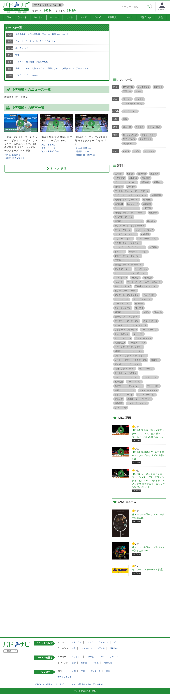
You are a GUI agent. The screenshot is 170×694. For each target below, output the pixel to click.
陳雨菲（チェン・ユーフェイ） (129, 221)
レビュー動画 (42, 62)
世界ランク (145, 17)
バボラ (18, 75)
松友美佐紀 (120, 178)
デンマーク (95, 671)
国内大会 (46, 34)
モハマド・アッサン (124, 217)
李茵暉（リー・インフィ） (139, 399)
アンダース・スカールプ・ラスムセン (144, 282)
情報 (17, 55)
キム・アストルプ (123, 286)
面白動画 (30, 62)
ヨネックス (37, 75)
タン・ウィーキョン (146, 395)
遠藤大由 (147, 204)
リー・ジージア (122, 299)
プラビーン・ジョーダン (126, 329)
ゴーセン (91, 657)
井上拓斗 (139, 308)
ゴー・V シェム (134, 381)
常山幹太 (135, 277)
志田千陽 (147, 208)
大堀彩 (146, 312)
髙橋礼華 (131, 187)
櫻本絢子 (139, 303)
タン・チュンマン (123, 308)
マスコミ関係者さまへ (81, 684)
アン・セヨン (153, 386)
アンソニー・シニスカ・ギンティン (131, 273)
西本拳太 (151, 221)
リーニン (114, 657)
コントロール (87, 648)
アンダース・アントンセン (127, 295)
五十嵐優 (119, 381)
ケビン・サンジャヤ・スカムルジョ (131, 195)
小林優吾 (145, 234)
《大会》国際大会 (12, 155)
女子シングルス (39, 69)
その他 (65, 34)
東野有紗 (145, 182)
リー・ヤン (138, 334)
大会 (160, 17)
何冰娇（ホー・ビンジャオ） (128, 364)
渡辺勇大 (154, 173)
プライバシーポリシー (44, 684)
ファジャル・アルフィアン (127, 321)
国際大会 (56, 34)
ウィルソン (103, 642)
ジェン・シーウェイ (144, 230)
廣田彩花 (133, 178)
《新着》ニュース (48, 148)
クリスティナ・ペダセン (126, 373)
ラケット (22, 17)
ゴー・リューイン (149, 329)
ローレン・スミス (123, 303)
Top (9, 17)
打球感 (101, 648)
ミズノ (27, 75)
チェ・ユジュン (122, 334)
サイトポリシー (63, 684)
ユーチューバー (22, 48)
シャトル (38, 17)
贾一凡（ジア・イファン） (127, 317)
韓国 (108, 671)
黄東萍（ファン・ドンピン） (128, 256)
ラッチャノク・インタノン (127, 208)
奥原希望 (142, 173)
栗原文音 (148, 277)
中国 (83, 671)
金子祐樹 (153, 247)
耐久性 (84, 663)
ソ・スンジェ (141, 269)
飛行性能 (108, 663)
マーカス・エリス (137, 343)
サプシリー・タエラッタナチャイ (130, 225)
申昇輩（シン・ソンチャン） (128, 243)
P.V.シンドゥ (132, 204)
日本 (74, 671)
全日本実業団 (34, 34)
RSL (102, 657)
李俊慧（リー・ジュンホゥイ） (129, 386)
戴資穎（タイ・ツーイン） (127, 199)
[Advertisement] (140, 47)
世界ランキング (65, 677)
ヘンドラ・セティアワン (126, 234)
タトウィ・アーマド (124, 395)
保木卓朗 (119, 204)
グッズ (97, 17)
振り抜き (114, 648)
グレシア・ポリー (123, 269)
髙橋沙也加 (120, 343)
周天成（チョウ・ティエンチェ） (130, 213)
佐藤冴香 (119, 399)
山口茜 (130, 173)
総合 (74, 648)
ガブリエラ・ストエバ (137, 403)
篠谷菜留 (119, 403)
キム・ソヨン (149, 295)
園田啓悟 (119, 187)
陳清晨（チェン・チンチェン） (129, 265)
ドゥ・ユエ (120, 251)
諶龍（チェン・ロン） (125, 390)
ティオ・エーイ (150, 377)
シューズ (54, 17)
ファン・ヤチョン (123, 230)
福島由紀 (146, 178)
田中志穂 (158, 312)
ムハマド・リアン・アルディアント (131, 325)
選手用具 (112, 17)
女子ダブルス (68, 69)
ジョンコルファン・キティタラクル (131, 355)
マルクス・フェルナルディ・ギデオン (132, 191)
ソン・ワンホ (121, 407)
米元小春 (119, 282)
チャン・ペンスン (143, 338)
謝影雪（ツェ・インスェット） (129, 351)
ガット (69, 17)
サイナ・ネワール (123, 338)
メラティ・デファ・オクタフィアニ (131, 360)
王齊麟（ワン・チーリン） (127, 260)
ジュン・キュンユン (148, 390)
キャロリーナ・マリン (147, 239)
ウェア (83, 17)
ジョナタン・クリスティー (127, 377)
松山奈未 (153, 213)
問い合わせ (98, 684)
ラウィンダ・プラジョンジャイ (129, 347)
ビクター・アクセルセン (126, 182)
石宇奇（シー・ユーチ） (126, 291)
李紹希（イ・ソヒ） (138, 251)
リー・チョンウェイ (142, 299)
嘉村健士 (158, 182)
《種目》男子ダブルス (14, 158)
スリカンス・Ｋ (150, 321)
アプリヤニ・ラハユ (124, 239)
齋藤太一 (155, 360)
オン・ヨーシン (146, 369)
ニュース (128, 17)
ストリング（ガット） (46, 41)
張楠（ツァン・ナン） (125, 369)
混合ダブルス (82, 69)
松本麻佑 (147, 199)
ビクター (118, 642)
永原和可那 (156, 195)
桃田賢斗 (119, 173)
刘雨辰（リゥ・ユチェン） (127, 312)
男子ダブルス (54, 69)
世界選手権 (20, 34)
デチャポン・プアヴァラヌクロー (130, 247)
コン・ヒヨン (121, 277)
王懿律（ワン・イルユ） (146, 286)
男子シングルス (22, 69)
